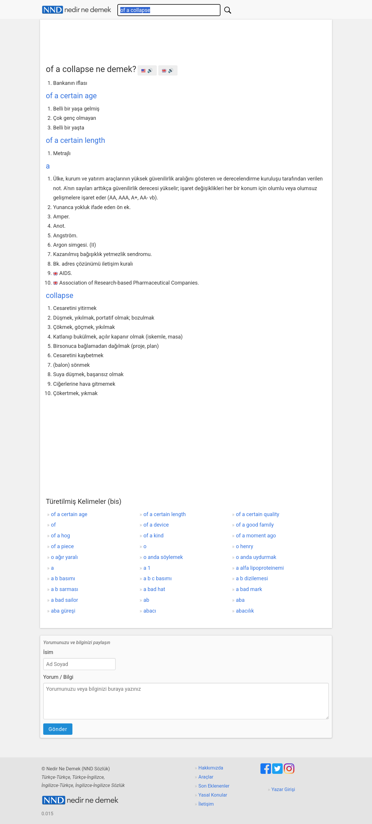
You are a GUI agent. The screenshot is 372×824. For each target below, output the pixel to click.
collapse (59, 295)
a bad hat (154, 589)
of (53, 525)
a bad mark (249, 589)
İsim (48, 652)
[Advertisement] (186, 40)
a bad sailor (64, 600)
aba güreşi (63, 611)
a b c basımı (157, 578)
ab (146, 600)
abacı (149, 611)
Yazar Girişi (283, 789)
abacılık (245, 611)
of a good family (255, 525)
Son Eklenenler (214, 786)
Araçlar (206, 777)
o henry (244, 546)
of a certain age (71, 96)
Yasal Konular (213, 795)
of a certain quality (257, 514)
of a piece (62, 546)
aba (240, 600)
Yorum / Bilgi (58, 677)
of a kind (153, 535)
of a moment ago (256, 535)
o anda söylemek (163, 557)
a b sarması (64, 589)
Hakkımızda (211, 768)
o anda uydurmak (256, 557)
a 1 (146, 568)
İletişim (206, 804)
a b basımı (63, 578)
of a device (156, 525)
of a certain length (75, 140)
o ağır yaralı (64, 557)
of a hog (60, 535)
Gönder (57, 729)
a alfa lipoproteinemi (260, 568)
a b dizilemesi (252, 578)
